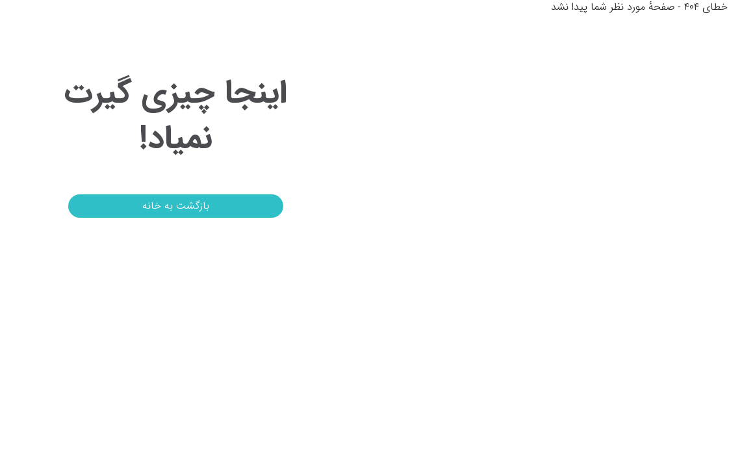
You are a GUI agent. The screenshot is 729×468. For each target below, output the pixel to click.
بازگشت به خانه (145, 206)
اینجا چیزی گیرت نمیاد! (145, 116)
